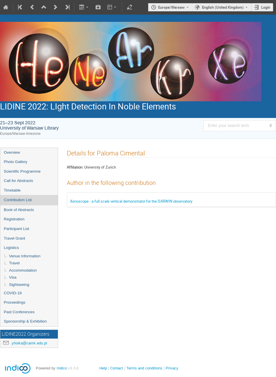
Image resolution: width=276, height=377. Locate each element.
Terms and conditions (144, 368)
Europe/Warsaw (171, 7)
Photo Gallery (15, 162)
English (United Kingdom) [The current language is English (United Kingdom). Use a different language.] (223, 7)
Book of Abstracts (19, 210)
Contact (116, 368)
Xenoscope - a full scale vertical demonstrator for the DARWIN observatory (131, 201)
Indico (62, 368)
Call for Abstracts (18, 180)
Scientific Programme (22, 171)
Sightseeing (19, 284)
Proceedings (14, 302)
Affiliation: (75, 167)
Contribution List (18, 200)
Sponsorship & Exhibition (25, 321)
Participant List (16, 228)
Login (265, 7)
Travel (14, 263)
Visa (13, 277)
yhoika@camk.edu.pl (29, 343)
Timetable (12, 190)
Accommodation (23, 270)
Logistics (11, 247)
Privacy (172, 368)
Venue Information (24, 256)
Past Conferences (19, 312)
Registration (14, 219)
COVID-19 (12, 293)
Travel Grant (14, 238)
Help (103, 368)
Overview (12, 152)
